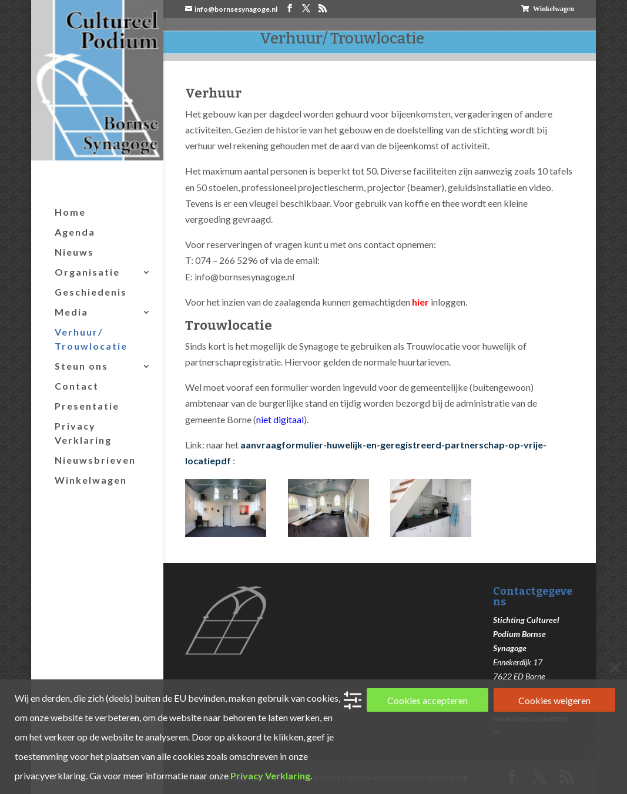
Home (70, 211)
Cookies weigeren (554, 700)
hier (420, 301)
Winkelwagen (553, 8)
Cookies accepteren (427, 700)
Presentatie (87, 405)
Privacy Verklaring (83, 432)
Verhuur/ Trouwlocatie (91, 338)
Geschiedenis (91, 291)
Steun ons (81, 365)
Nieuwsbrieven (95, 459)
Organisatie (87, 271)
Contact (77, 385)
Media (71, 311)
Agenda (75, 231)
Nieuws (74, 251)
